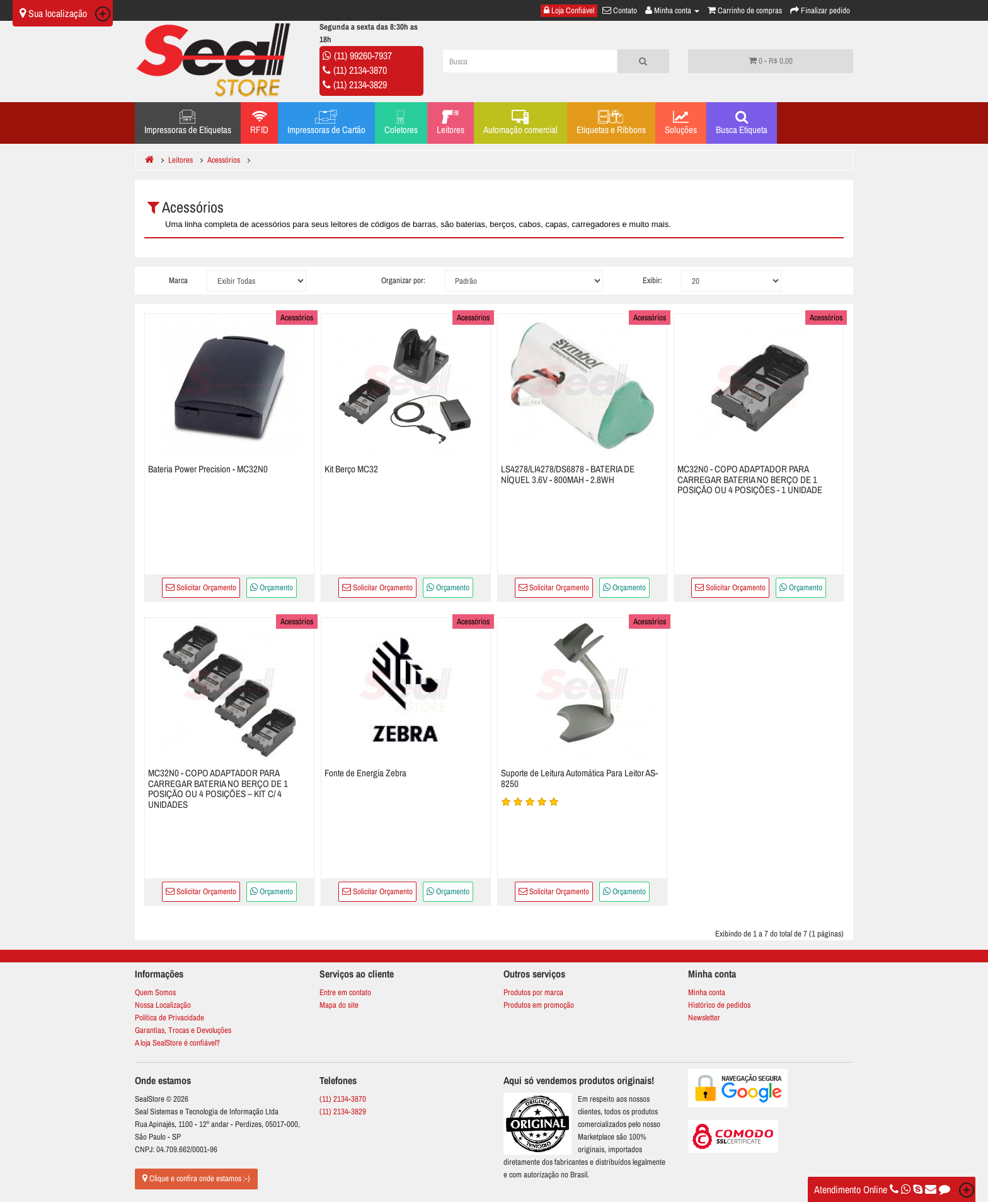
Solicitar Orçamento (201, 587)
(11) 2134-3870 (360, 70)
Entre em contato (345, 992)
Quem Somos (155, 992)
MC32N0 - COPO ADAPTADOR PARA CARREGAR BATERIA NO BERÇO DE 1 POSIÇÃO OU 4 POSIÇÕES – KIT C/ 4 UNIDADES (218, 788)
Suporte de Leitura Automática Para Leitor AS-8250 (579, 778)
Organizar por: (403, 280)
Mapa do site (339, 1005)
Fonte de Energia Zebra (365, 772)
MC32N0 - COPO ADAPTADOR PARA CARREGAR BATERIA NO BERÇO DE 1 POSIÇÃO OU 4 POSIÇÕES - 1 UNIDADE (749, 479)
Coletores (401, 123)
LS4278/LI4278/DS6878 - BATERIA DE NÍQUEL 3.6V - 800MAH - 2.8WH (568, 474)
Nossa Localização (163, 1005)
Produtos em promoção (538, 1005)
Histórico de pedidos (719, 1005)
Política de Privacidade (169, 1017)
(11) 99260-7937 (363, 55)
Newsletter (704, 1017)
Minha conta (706, 992)
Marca (178, 280)
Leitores (450, 123)
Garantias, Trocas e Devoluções (183, 1030)
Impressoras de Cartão (326, 123)
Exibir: (652, 280)
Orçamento (271, 587)
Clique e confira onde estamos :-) (196, 1178)
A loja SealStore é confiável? (177, 1042)
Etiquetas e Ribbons (611, 123)
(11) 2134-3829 (360, 84)
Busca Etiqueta (741, 123)
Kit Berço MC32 (351, 469)
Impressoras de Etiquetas (187, 123)
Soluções (681, 123)
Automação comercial (520, 123)
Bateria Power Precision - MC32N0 (208, 469)
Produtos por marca (533, 992)
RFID (259, 123)
